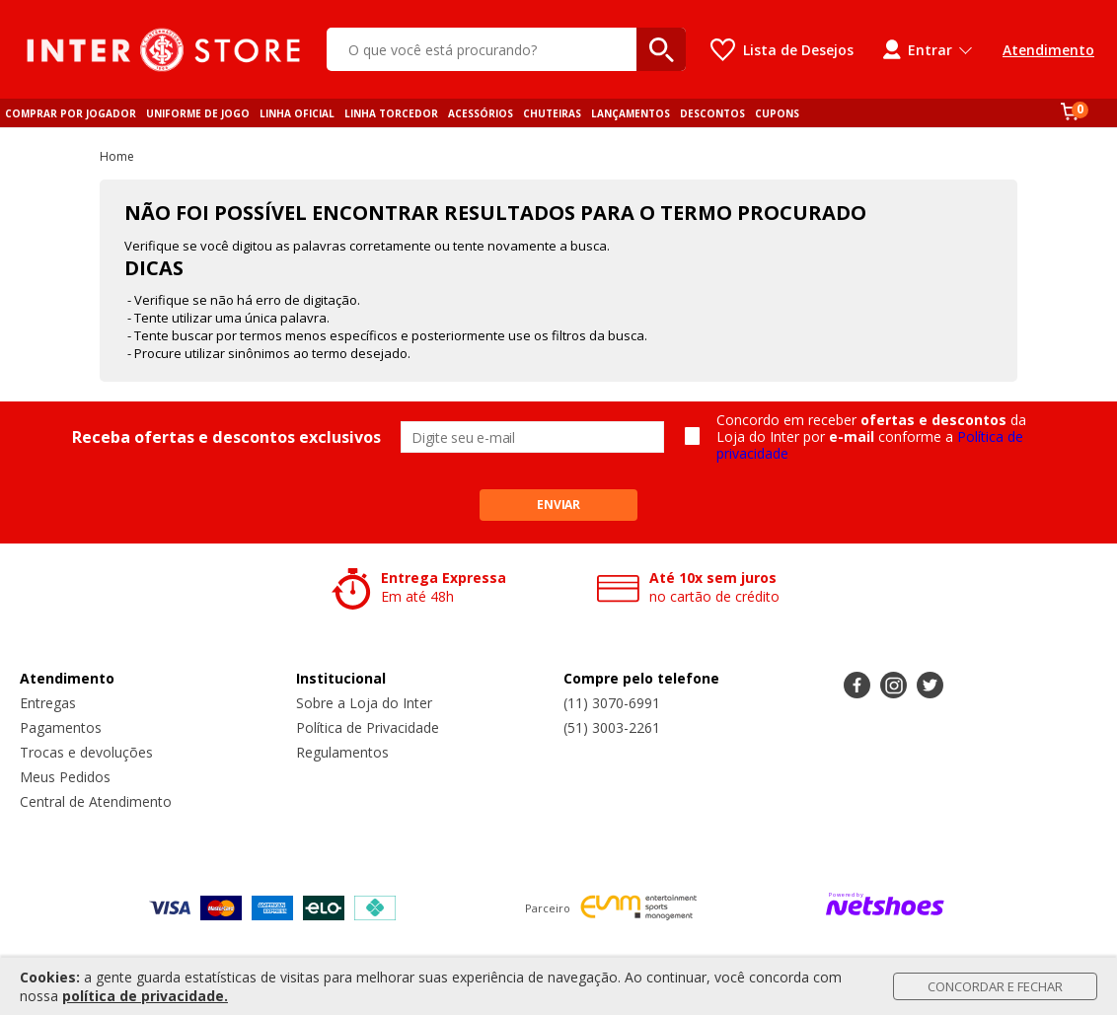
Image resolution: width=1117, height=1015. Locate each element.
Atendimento (1048, 49)
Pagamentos (61, 727)
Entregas (48, 702)
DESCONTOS (712, 113)
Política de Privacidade (367, 727)
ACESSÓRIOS (480, 113)
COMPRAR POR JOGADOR (70, 113)
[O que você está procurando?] (506, 49)
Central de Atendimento (96, 801)
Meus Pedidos (65, 776)
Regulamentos (342, 752)
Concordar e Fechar (995, 986)
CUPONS (777, 113)
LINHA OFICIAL (297, 113)
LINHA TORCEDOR (391, 113)
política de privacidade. (145, 995)
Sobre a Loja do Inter (364, 702)
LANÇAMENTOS (630, 113)
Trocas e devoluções (86, 752)
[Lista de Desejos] (782, 49)
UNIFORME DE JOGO (198, 113)
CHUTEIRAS (552, 113)
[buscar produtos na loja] (661, 49)
